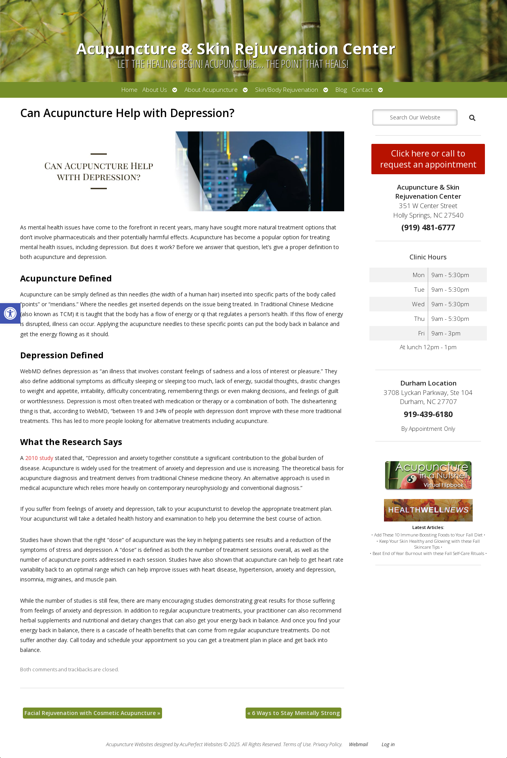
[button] (10, 313)
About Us (154, 90)
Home (129, 90)
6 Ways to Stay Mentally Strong (293, 713)
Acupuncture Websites (129, 744)
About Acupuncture (211, 90)
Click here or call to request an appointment (428, 159)
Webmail (358, 744)
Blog (341, 90)
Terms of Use (297, 744)
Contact (362, 90)
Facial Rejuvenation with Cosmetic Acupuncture (92, 713)
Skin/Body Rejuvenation (286, 90)
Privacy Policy (327, 744)
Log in (388, 744)
